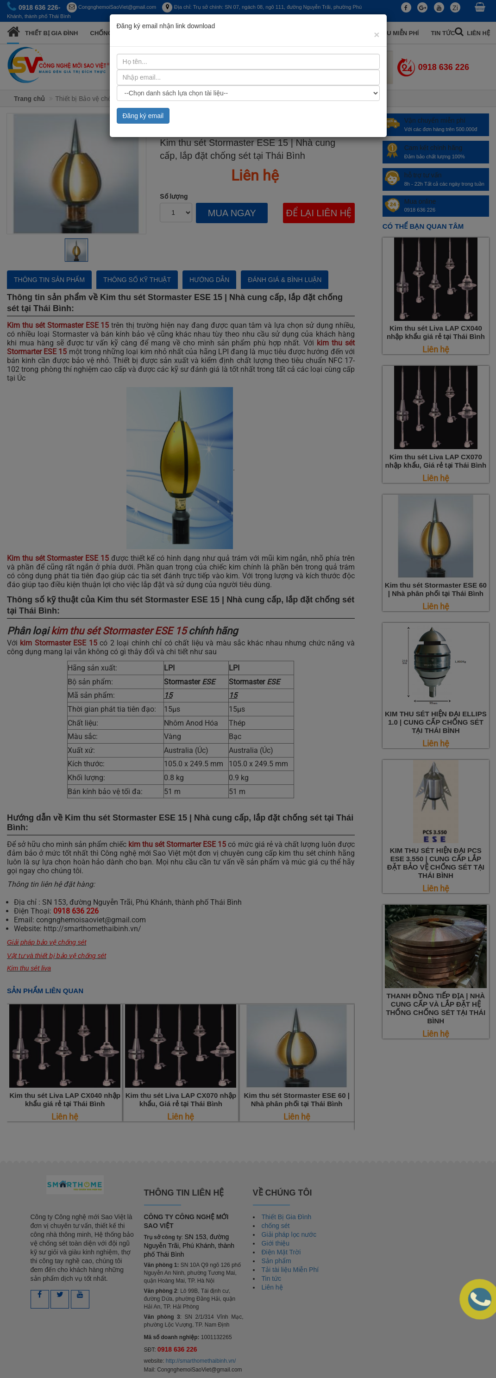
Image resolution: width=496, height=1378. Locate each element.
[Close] (376, 34)
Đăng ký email (143, 115)
